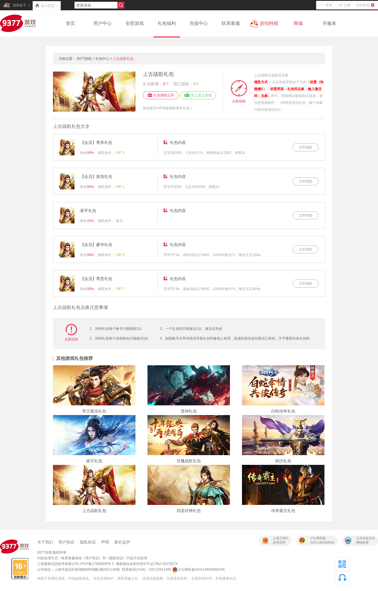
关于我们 (45, 542)
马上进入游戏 (201, 95)
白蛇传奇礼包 (283, 411)
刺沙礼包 (283, 461)
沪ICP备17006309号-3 (96, 564)
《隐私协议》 (116, 558)
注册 (344, 5)
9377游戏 (84, 59)
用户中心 (102, 23)
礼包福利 (166, 29)
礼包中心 (102, 59)
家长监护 (122, 542)
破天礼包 (94, 461)
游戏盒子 (14, 5)
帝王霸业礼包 (94, 411)
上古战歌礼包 (123, 59)
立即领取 (305, 147)
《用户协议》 (92, 558)
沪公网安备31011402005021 (322, 540)
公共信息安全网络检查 (365, 540)
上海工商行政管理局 (281, 540)
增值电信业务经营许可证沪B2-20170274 (147, 564)
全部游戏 (366, 5)
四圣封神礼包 (189, 510)
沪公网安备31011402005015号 (198, 570)
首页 (70, 23)
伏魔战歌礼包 (189, 461)
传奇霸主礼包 (283, 510)
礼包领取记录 (163, 95)
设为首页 (46, 6)
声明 (105, 542)
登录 (325, 5)
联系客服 (231, 23)
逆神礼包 (189, 411)
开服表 (329, 23)
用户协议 (66, 542)
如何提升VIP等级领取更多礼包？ (168, 108)
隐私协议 (88, 542)
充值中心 (199, 23)
